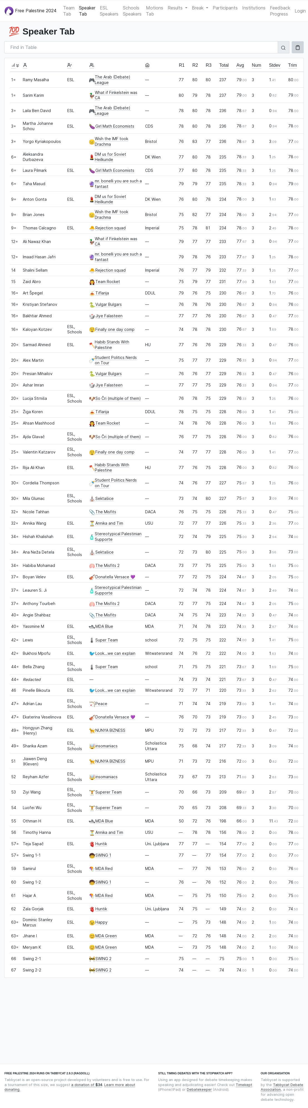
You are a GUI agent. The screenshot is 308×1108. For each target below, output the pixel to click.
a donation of (86, 1085)
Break (198, 8)
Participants (225, 8)
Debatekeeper (199, 1089)
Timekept (244, 1085)
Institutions (253, 8)
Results (176, 8)
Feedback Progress (280, 11)
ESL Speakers (109, 11)
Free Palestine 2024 (30, 11)
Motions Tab (154, 11)
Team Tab (68, 11)
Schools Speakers (132, 11)
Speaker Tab (87, 11)
